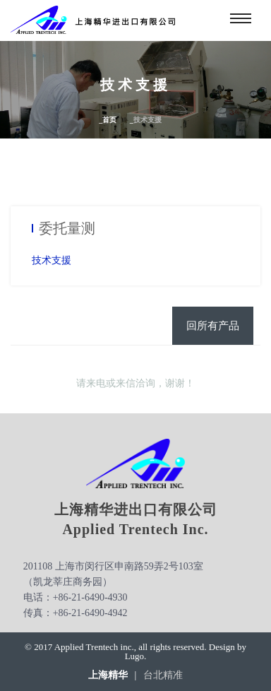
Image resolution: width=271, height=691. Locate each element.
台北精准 (163, 675)
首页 (109, 120)
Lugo (134, 656)
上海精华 (108, 675)
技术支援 (51, 260)
